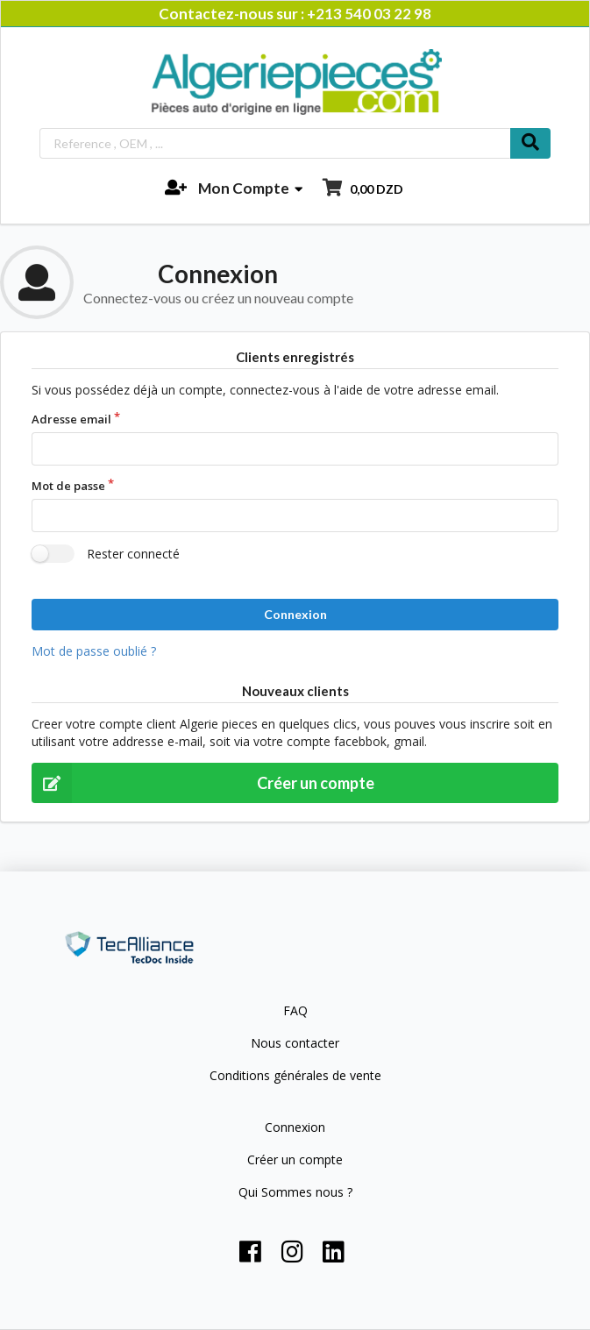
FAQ (295, 1011)
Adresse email (71, 419)
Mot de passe (68, 486)
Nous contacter (295, 1043)
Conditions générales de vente (295, 1075)
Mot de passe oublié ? (94, 651)
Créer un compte (203, 783)
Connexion (295, 614)
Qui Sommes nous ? (295, 1191)
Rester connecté (133, 553)
